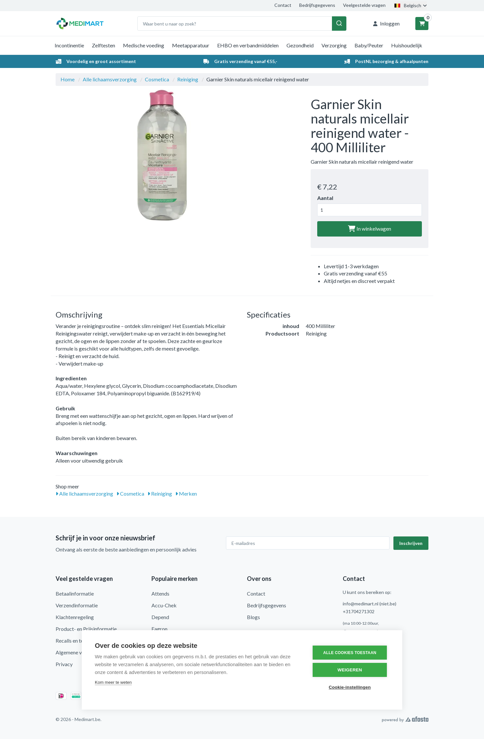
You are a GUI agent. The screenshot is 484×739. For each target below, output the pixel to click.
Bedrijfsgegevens (317, 5)
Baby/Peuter (368, 45)
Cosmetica (157, 79)
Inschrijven (411, 543)
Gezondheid (300, 45)
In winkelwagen (369, 228)
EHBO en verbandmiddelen (248, 45)
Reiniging (187, 79)
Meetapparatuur (190, 45)
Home (67, 79)
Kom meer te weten (113, 682)
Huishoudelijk (406, 45)
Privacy (64, 664)
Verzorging (334, 45)
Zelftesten (103, 45)
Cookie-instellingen (350, 687)
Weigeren (349, 669)
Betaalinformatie (75, 593)
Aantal (325, 198)
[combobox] (242, 23)
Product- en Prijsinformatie (86, 629)
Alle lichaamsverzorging (110, 79)
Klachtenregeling (75, 617)
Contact (282, 5)
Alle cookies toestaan (349, 652)
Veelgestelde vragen (364, 5)
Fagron (159, 629)
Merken (186, 493)
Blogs (253, 617)
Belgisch (410, 5)
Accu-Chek (164, 605)
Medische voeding (143, 45)
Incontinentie (69, 45)
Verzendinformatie (77, 605)
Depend (160, 617)
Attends (160, 593)
